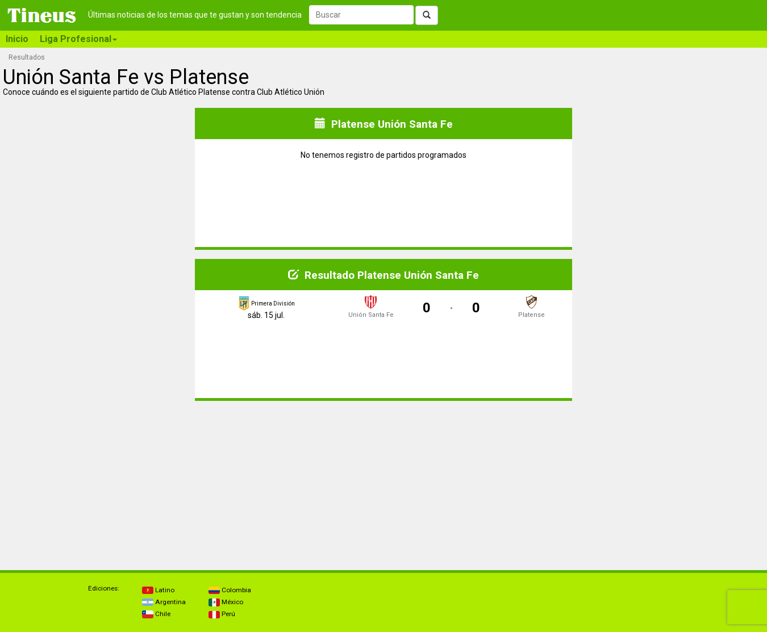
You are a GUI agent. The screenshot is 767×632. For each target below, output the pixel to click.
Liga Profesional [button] (78, 39)
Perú (222, 614)
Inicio (17, 39)
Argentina (164, 602)
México (226, 602)
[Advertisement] (98, 481)
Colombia (230, 590)
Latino (158, 590)
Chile (156, 614)
